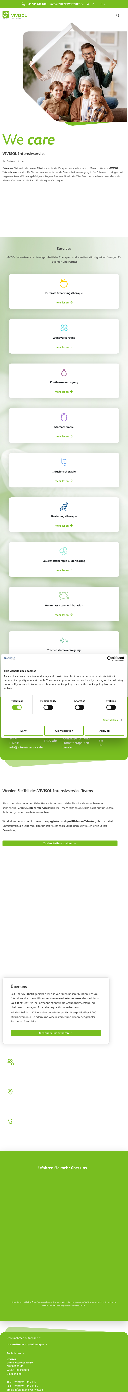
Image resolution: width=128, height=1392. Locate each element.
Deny (23, 730)
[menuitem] (64, 302)
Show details (110, 720)
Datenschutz (12, 1385)
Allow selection (64, 730)
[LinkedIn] (15, 1359)
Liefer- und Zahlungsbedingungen (63, 1385)
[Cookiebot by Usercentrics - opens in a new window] (109, 658)
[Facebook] (8, 1359)
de (102, 4)
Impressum (25, 1385)
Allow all (105, 730)
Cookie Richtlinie (39, 1385)
